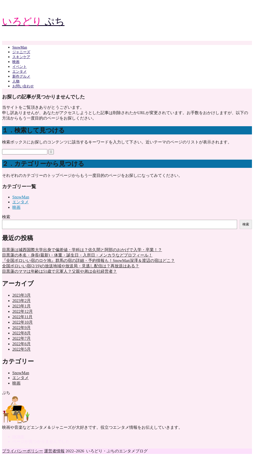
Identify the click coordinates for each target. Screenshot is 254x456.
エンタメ (19, 72)
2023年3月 (21, 295)
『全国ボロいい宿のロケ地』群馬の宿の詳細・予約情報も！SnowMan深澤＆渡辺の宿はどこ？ (88, 260)
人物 (15, 81)
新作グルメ (21, 76)
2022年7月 (21, 338)
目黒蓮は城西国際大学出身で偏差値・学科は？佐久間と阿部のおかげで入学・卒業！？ (82, 250)
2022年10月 (22, 322)
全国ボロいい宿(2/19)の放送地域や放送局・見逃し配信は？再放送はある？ (70, 266)
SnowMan (19, 47)
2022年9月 (21, 327)
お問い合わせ (23, 86)
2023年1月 (21, 306)
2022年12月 (22, 311)
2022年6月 (21, 344)
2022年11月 (22, 317)
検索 (6, 217)
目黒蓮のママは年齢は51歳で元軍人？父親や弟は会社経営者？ (59, 271)
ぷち (33, 21)
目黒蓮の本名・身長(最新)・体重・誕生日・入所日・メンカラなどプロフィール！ (77, 255)
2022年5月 (21, 349)
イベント (19, 67)
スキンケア (21, 57)
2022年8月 (21, 333)
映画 (15, 62)
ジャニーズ (21, 52)
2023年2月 (21, 300)
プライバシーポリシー (22, 451)
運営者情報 (54, 451)
